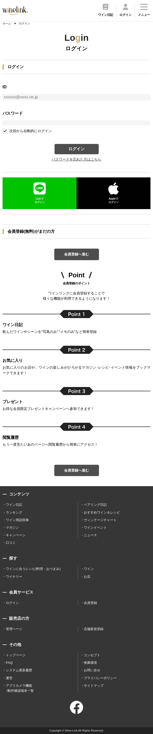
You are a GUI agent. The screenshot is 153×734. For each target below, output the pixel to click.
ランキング (14, 512)
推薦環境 (90, 663)
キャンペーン (16, 535)
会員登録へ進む (76, 254)
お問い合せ (92, 670)
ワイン (89, 569)
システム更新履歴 (19, 670)
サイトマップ (94, 685)
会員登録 (90, 603)
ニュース (90, 535)
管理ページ (14, 629)
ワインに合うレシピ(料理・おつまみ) (33, 569)
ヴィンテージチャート (100, 520)
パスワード (13, 113)
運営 (9, 678)
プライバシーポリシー (100, 678)
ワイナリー (14, 576)
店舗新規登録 (94, 629)
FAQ (9, 663)
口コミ (11, 543)
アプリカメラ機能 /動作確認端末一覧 (20, 688)
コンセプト (92, 655)
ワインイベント (95, 527)
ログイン (76, 149)
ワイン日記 (14, 505)
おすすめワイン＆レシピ (102, 512)
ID (5, 87)
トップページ (16, 655)
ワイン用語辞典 (17, 520)
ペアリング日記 (95, 505)
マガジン (12, 527)
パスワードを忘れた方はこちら (76, 159)
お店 (87, 576)
